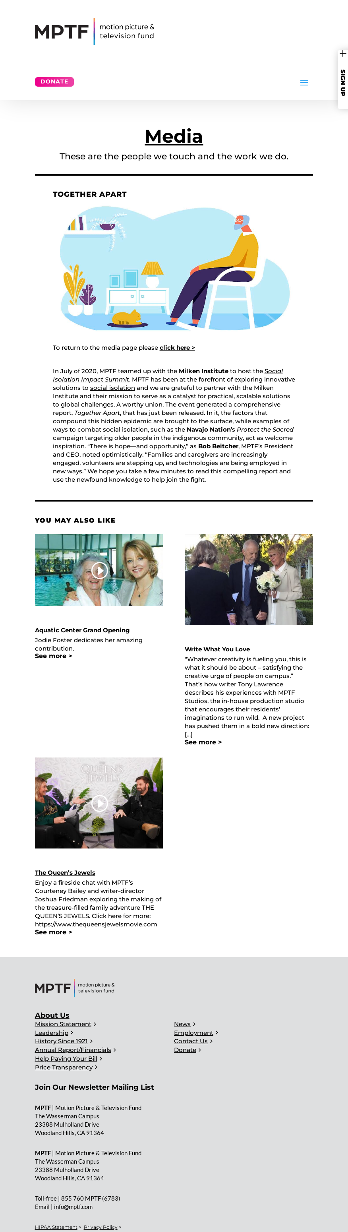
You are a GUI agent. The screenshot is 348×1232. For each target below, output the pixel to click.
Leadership (51, 1032)
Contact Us (191, 1041)
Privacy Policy (101, 1227)
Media (174, 136)
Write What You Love (217, 649)
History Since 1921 (61, 1041)
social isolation (112, 387)
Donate (54, 81)
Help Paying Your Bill (66, 1058)
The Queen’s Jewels (65, 872)
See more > (53, 656)
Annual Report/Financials (73, 1050)
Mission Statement (63, 1024)
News (182, 1024)
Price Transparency (64, 1067)
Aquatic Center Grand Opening (82, 630)
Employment (193, 1032)
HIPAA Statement (56, 1227)
